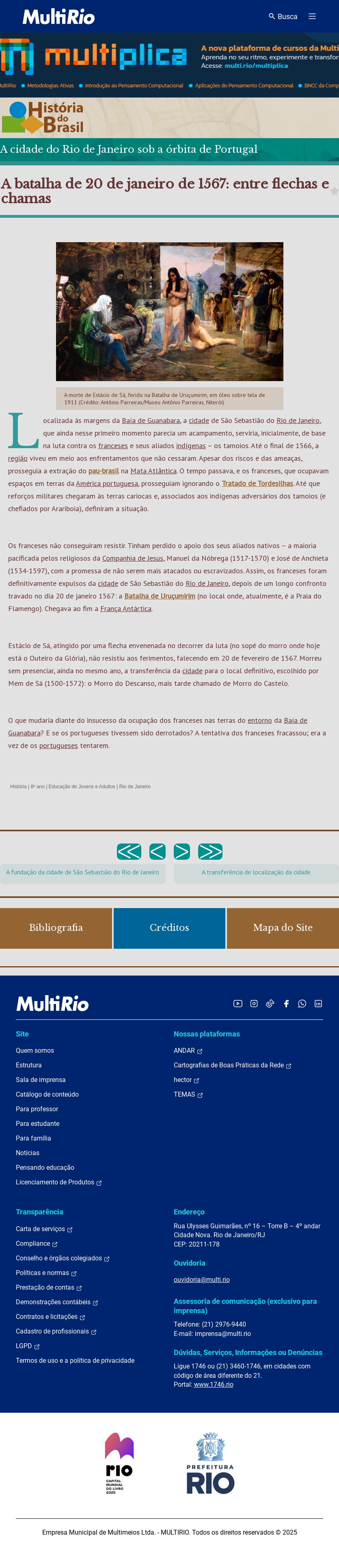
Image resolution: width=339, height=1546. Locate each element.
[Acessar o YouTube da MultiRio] (238, 1003)
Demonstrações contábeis (57, 1302)
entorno (260, 720)
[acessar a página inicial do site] (58, 16)
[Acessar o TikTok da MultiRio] (270, 1003)
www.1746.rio (213, 1384)
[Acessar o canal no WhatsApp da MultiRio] (302, 1003)
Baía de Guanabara (151, 420)
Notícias (27, 1153)
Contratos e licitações (51, 1317)
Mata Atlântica (153, 470)
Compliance (37, 1244)
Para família (33, 1138)
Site (22, 1034)
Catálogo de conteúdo (47, 1094)
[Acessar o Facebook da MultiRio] (286, 1003)
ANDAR (188, 1051)
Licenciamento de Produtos (59, 1182)
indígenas (191, 445)
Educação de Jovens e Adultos (82, 786)
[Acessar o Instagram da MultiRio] (254, 1003)
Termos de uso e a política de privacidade (75, 1360)
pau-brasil (104, 470)
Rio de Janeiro (298, 420)
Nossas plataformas (207, 1034)
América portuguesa (107, 483)
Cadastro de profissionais (56, 1331)
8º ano (37, 786)
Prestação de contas (49, 1288)
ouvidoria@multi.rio (202, 1280)
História (18, 786)
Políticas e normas (46, 1273)
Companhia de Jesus (132, 558)
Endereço (189, 1212)
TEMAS (188, 1095)
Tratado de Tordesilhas (257, 483)
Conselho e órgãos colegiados (63, 1258)
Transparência (39, 1212)
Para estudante (37, 1124)
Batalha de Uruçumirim (159, 596)
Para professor (37, 1109)
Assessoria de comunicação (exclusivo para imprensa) (245, 1305)
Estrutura (29, 1065)
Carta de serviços (44, 1229)
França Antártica (125, 608)
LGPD (28, 1346)
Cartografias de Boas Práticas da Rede (233, 1065)
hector (187, 1080)
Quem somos (35, 1050)
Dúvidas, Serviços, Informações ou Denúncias (248, 1352)
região (18, 458)
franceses (113, 445)
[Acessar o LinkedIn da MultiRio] (318, 1003)
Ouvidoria (189, 1263)
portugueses (58, 745)
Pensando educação (45, 1167)
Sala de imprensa (41, 1080)
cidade (199, 420)
